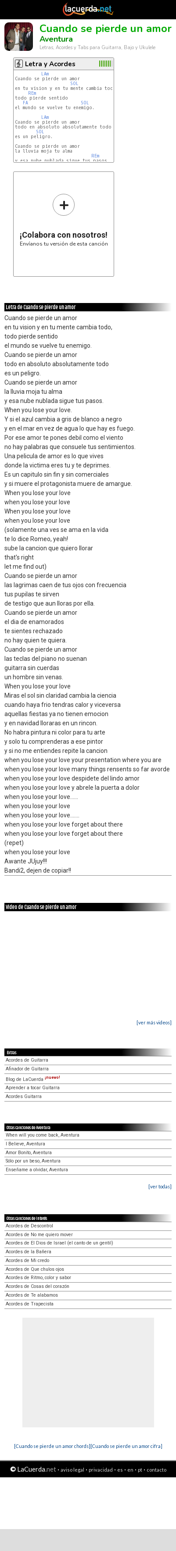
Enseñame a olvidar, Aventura (37, 1170)
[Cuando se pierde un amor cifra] (126, 1446)
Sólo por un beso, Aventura (33, 1161)
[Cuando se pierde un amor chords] (52, 1446)
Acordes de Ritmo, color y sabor (38, 1277)
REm (32, 93)
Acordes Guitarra (24, 1096)
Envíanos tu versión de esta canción (64, 220)
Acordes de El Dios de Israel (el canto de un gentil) (59, 1243)
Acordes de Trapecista (30, 1304)
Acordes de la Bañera (28, 1252)
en (130, 1470)
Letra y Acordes (50, 64)
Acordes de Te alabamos (32, 1295)
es (120, 1470)
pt (140, 1470)
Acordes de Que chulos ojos (35, 1269)
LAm (45, 74)
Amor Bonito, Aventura (29, 1152)
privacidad (101, 1470)
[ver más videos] (154, 1022)
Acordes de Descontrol (29, 1226)
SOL (74, 83)
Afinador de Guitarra (27, 1069)
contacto (156, 1470)
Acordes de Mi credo (27, 1260)
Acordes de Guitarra (27, 1060)
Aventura (56, 39)
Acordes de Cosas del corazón (37, 1286)
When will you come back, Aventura (42, 1135)
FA (25, 103)
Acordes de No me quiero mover (39, 1234)
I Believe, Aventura (25, 1144)
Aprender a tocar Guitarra (33, 1088)
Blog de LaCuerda (33, 1079)
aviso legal (72, 1470)
